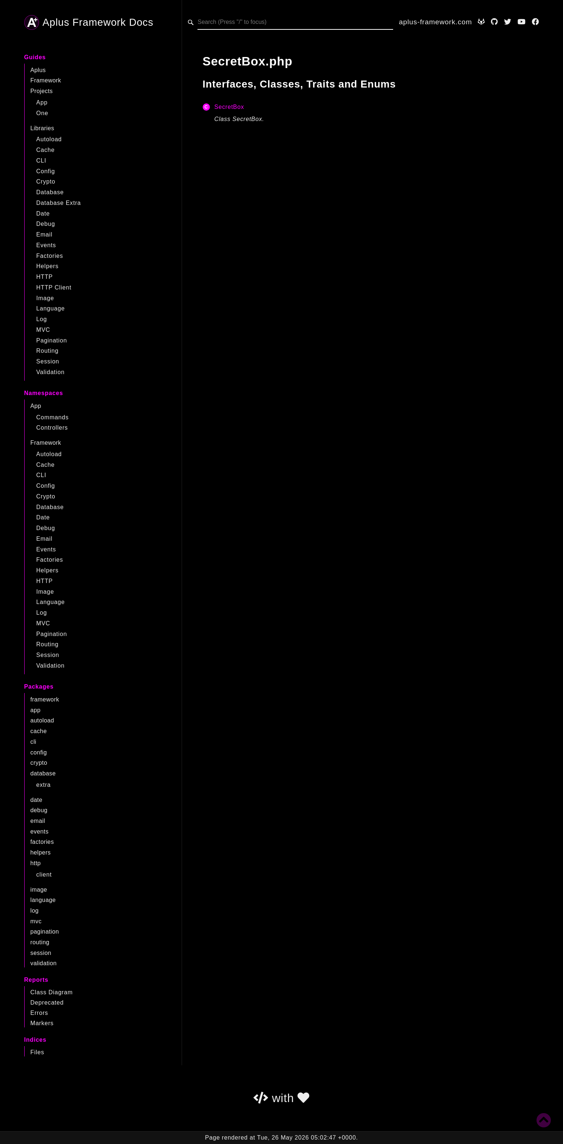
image (39, 890)
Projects (42, 91)
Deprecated (47, 1002)
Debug (45, 224)
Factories (49, 256)
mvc (36, 921)
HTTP (44, 277)
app (36, 710)
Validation (50, 372)
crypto (39, 763)
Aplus (38, 70)
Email (44, 234)
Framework (46, 80)
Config (45, 171)
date (37, 800)
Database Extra (58, 203)
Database (50, 192)
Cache (45, 150)
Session (48, 361)
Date (43, 213)
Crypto (46, 181)
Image (45, 298)
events (40, 831)
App (42, 102)
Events (46, 245)
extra (43, 785)
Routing (47, 351)
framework (45, 699)
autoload (42, 720)
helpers (41, 852)
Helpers (47, 266)
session (41, 953)
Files (37, 1052)
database (43, 773)
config (39, 752)
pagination (45, 931)
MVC (43, 330)
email (38, 821)
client (44, 874)
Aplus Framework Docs (89, 22)
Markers (42, 1023)
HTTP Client (54, 287)
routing (40, 942)
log (35, 910)
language (43, 900)
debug (39, 810)
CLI (41, 160)
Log (41, 319)
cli (33, 742)
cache (39, 731)
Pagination (51, 340)
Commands (52, 417)
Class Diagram (52, 992)
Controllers (52, 427)
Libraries (42, 128)
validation (44, 963)
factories (42, 842)
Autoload (49, 139)
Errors (39, 1013)
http (36, 863)
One (42, 113)
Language (50, 308)
